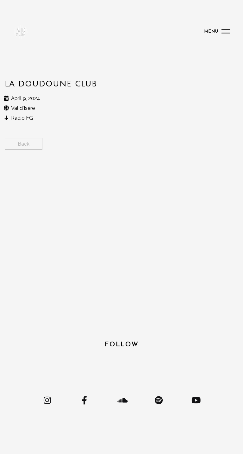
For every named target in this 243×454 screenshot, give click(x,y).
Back (23, 144)
